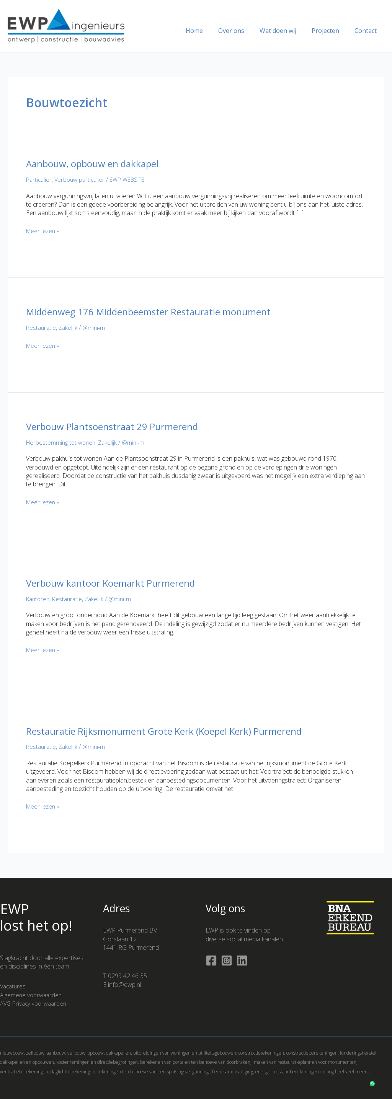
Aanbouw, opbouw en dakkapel (98, 163)
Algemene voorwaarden (32, 995)
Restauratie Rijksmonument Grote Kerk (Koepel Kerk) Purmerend (174, 731)
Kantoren (39, 599)
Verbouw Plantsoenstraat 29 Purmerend (118, 426)
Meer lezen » (44, 231)
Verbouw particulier (82, 179)
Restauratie (41, 327)
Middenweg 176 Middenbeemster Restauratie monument (157, 311)
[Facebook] (211, 960)
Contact (367, 30)
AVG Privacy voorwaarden (35, 1003)
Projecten (330, 30)
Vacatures (14, 986)
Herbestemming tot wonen (62, 442)
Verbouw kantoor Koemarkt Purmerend (116, 583)
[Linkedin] (242, 960)
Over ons (242, 30)
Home (208, 30)
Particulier (39, 179)
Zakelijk (70, 327)
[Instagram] (226, 960)
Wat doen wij (285, 30)
